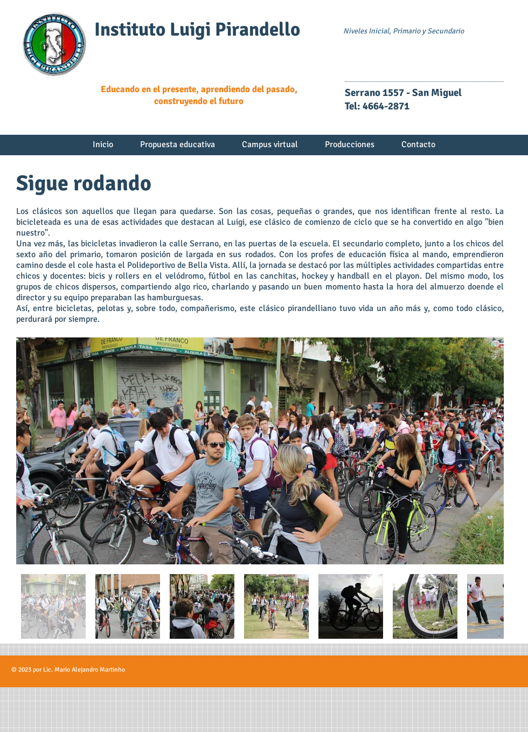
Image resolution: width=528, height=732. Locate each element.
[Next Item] (485, 450)
